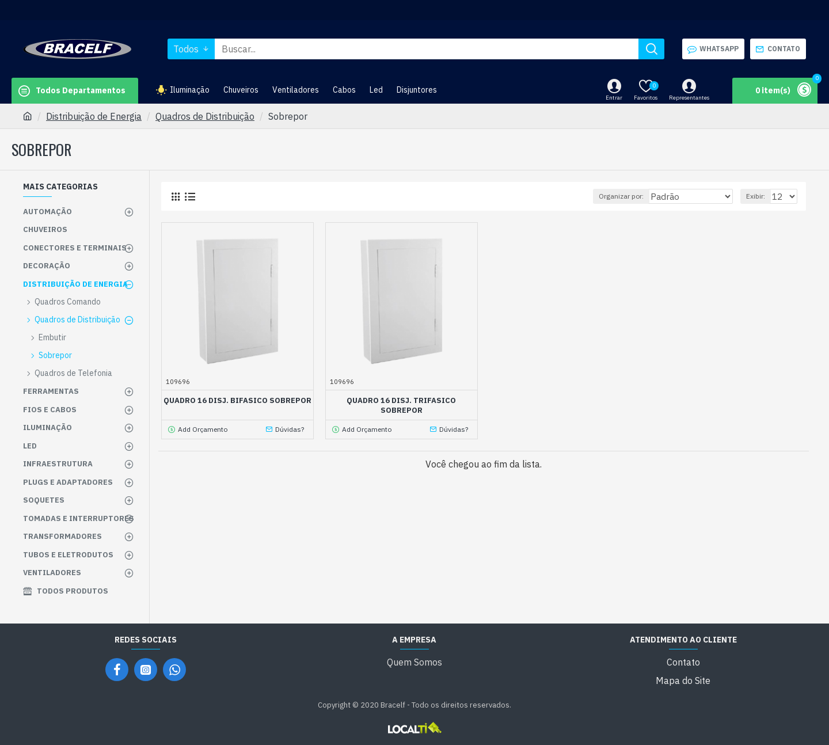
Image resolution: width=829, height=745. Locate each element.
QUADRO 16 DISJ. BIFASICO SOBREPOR (237, 400)
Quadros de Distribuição (204, 116)
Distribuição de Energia (94, 116)
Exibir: (759, 196)
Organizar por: (627, 196)
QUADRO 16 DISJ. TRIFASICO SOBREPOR (401, 405)
